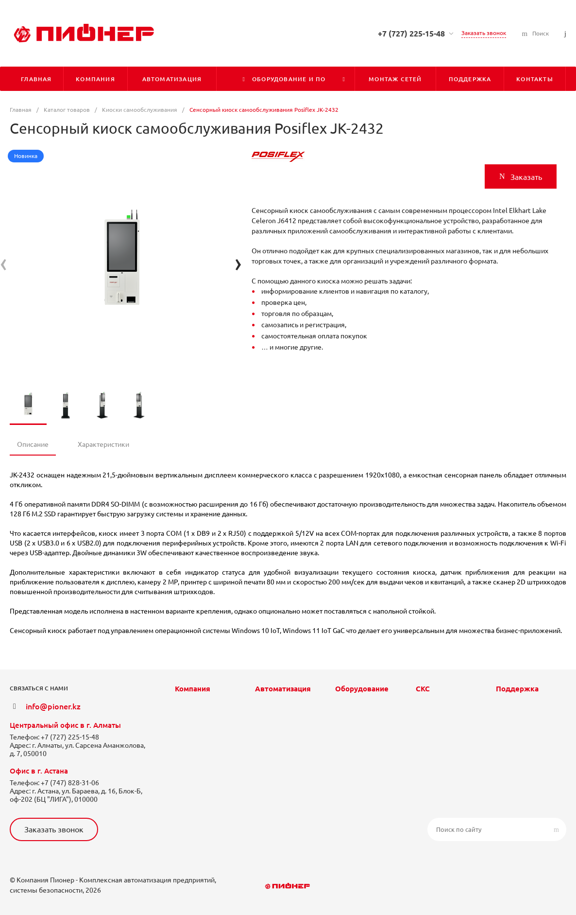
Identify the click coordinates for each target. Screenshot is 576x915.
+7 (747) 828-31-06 (70, 783)
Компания (192, 689)
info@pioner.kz (53, 706)
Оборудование (362, 689)
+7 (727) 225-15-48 (411, 33)
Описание (33, 444)
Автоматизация (283, 689)
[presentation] (3, 263)
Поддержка (517, 689)
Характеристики (103, 444)
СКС (423, 689)
